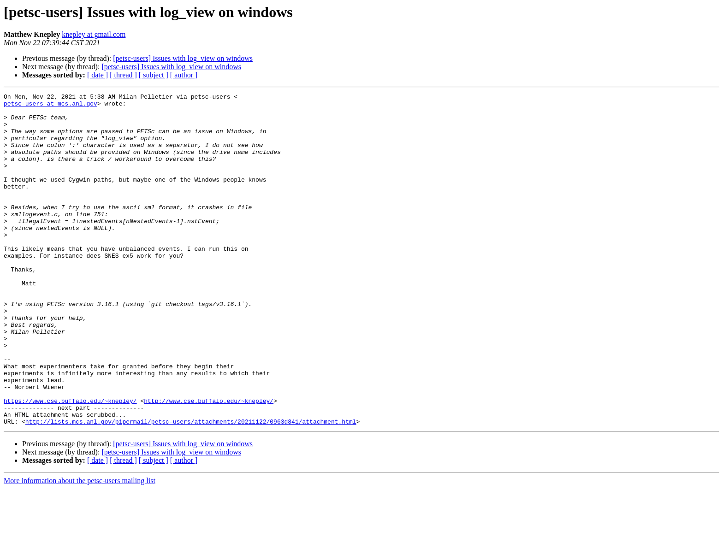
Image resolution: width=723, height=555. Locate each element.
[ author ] (184, 75)
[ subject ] (153, 75)
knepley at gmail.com (93, 34)
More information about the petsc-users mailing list (79, 547)
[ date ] (97, 75)
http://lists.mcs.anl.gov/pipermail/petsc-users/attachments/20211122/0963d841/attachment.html (190, 488)
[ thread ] (123, 75)
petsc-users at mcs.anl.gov (50, 106)
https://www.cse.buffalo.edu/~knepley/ (70, 463)
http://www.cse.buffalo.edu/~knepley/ (208, 463)
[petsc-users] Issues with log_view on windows (183, 58)
